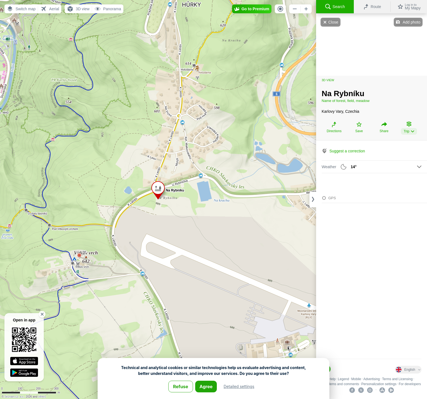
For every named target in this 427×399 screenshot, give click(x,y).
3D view (328, 80)
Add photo (411, 22)
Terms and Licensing (397, 379)
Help (332, 379)
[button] (21, 8)
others (42, 396)
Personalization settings (378, 384)
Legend (343, 379)
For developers (410, 384)
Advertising (371, 379)
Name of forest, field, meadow (346, 101)
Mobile (356, 379)
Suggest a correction (347, 151)
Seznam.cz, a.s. (14, 396)
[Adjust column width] (312, 199)
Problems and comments (340, 384)
